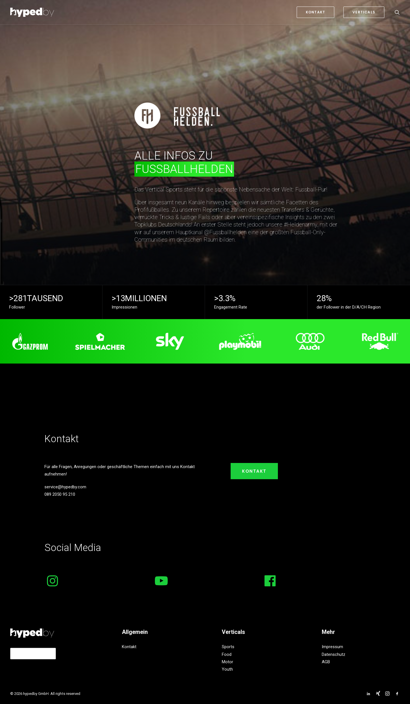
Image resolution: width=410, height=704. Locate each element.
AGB (326, 661)
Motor (227, 661)
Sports (228, 646)
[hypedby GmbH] (32, 12)
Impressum (332, 646)
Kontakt (254, 471)
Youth (227, 669)
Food (226, 654)
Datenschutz (333, 654)
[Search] (397, 12)
